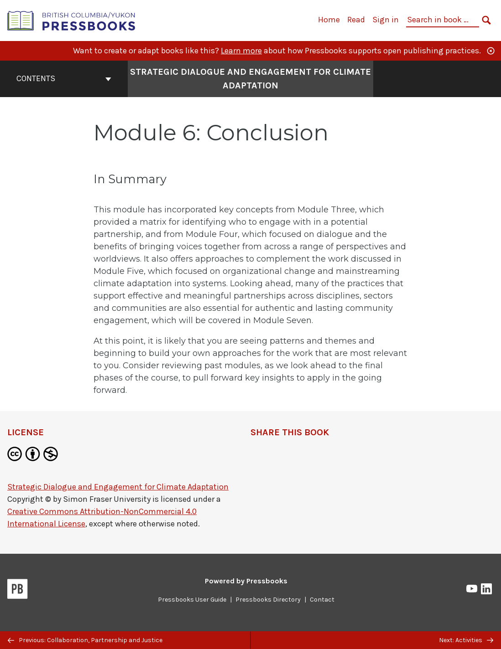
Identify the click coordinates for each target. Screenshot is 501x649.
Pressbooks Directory (268, 599)
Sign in (385, 20)
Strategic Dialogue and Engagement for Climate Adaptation (118, 487)
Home (329, 20)
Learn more (241, 51)
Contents (63, 78)
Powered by (246, 581)
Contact (322, 599)
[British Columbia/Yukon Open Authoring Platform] (71, 19)
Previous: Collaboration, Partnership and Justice (85, 640)
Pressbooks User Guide (192, 599)
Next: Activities (466, 640)
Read (356, 20)
